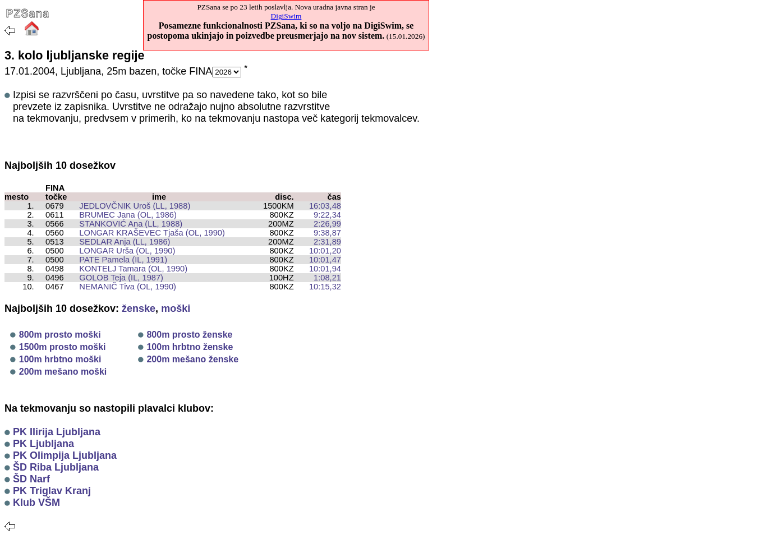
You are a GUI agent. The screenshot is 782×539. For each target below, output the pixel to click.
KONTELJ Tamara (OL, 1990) (128, 268)
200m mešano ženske (192, 359)
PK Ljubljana (43, 443)
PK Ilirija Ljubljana (56, 431)
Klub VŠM (36, 502)
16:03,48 (325, 205)
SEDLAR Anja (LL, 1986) (120, 241)
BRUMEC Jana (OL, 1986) (123, 214)
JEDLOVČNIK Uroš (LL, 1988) (130, 205)
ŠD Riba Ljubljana (56, 467)
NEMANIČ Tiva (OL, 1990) (123, 286)
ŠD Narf (31, 479)
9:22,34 (327, 214)
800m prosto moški (60, 334)
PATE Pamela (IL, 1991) (118, 259)
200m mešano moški (63, 371)
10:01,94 (325, 268)
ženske (138, 308)
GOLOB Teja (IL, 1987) (116, 277)
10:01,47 (325, 259)
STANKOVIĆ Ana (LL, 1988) (126, 223)
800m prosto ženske (189, 334)
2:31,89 (327, 241)
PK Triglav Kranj (52, 490)
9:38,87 (327, 232)
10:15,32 (325, 286)
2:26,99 (327, 223)
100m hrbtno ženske (189, 347)
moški (175, 308)
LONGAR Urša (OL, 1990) (122, 250)
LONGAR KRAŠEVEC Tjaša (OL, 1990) (147, 232)
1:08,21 (327, 277)
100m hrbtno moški (60, 359)
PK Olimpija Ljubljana (65, 455)
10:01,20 (325, 250)
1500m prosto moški (62, 347)
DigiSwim (286, 16)
